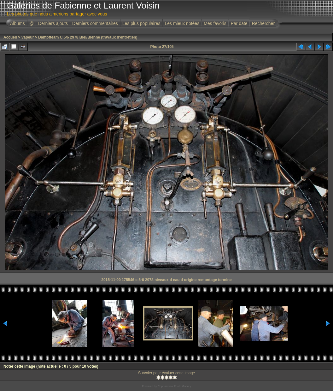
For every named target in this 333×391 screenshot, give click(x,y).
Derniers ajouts (53, 23)
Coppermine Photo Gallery (174, 386)
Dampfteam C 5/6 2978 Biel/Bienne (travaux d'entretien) (87, 37)
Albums (17, 23)
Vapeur (27, 37)
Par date (239, 23)
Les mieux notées (182, 23)
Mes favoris (215, 23)
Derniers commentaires (95, 23)
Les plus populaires (141, 23)
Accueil (10, 37)
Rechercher (263, 23)
